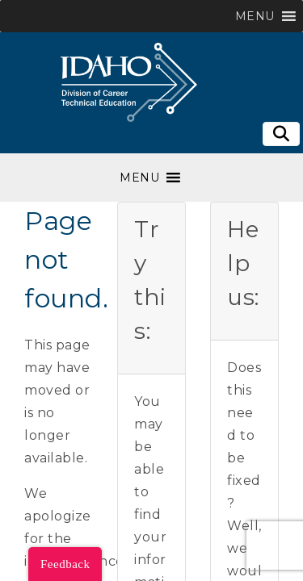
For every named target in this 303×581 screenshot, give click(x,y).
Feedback (65, 564)
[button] (255, 16)
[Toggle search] (281, 134)
